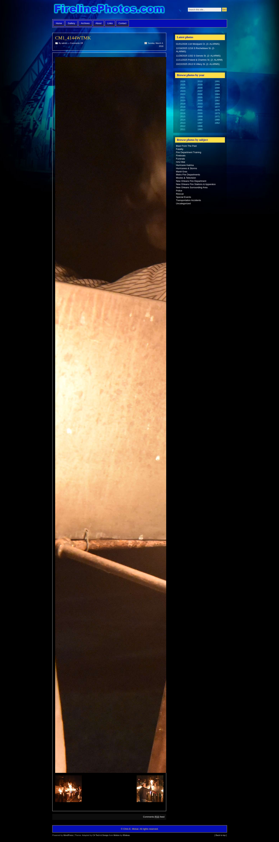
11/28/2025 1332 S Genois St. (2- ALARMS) (198, 55)
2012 (182, 126)
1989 (217, 84)
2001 (200, 110)
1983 (217, 97)
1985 (217, 91)
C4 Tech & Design (100, 835)
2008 (200, 87)
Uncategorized (183, 203)
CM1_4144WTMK (73, 37)
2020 (182, 100)
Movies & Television (186, 177)
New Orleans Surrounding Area (191, 187)
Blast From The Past (186, 146)
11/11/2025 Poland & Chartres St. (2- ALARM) (199, 59)
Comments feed (153, 816)
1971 (217, 116)
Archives (85, 23)
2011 (182, 129)
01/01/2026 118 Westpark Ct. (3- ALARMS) (198, 44)
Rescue (180, 193)
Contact (122, 23)
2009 (200, 84)
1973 (217, 113)
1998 (200, 119)
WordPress (68, 835)
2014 (182, 119)
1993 (200, 129)
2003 (200, 103)
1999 (200, 116)
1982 (217, 100)
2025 (182, 84)
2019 (182, 103)
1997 (200, 123)
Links (110, 23)
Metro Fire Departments (188, 174)
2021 (182, 97)
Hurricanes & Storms (186, 168)
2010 (200, 81)
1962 (217, 123)
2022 (182, 94)
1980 (217, 103)
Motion (117, 835)
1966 (217, 119)
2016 (182, 113)
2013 (182, 123)
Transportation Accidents (188, 200)
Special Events (183, 197)
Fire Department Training (188, 152)
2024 (182, 87)
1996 (200, 126)
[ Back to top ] (221, 835)
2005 (200, 97)
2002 (200, 107)
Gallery (71, 23)
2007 (200, 91)
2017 (182, 110)
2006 (200, 94)
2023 (182, 91)
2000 (200, 113)
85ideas (126, 835)
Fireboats (180, 155)
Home (59, 23)
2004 (200, 100)
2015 (182, 116)
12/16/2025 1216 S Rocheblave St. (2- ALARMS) (195, 50)
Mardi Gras (181, 171)
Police (179, 190)
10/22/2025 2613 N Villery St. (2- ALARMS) (198, 64)
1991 (217, 81)
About (98, 23)
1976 (217, 110)
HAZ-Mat (180, 162)
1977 (217, 107)
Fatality (179, 149)
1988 (217, 87)
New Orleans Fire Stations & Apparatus (196, 184)
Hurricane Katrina (185, 165)
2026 (182, 81)
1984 (217, 94)
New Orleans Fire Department (191, 181)
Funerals (180, 158)
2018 (182, 107)
